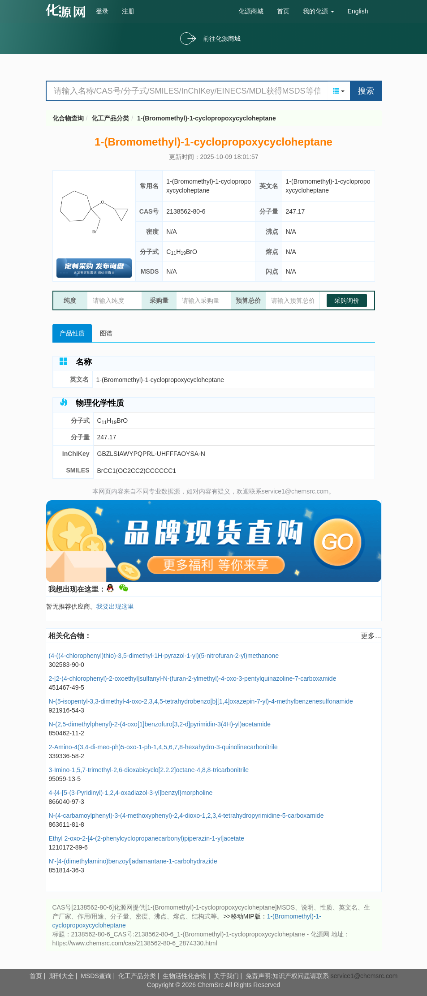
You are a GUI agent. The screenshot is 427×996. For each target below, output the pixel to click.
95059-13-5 (65, 778)
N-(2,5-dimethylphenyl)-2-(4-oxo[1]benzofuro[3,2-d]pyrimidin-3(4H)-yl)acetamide (160, 724)
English (358, 11)
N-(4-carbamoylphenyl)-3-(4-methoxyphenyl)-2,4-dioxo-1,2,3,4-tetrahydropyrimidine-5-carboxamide (186, 815)
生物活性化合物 (185, 975)
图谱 (106, 333)
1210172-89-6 (68, 847)
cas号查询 (67, 10)
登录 (102, 11)
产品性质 (72, 333)
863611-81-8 (66, 824)
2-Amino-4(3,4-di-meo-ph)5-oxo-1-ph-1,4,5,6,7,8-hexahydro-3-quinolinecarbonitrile (163, 747)
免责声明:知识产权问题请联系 (288, 975)
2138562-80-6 (185, 211)
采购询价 (346, 300)
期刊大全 (61, 975)
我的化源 (318, 11)
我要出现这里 (115, 606)
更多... (371, 636)
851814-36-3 (66, 870)
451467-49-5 (66, 687)
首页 (283, 11)
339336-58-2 (66, 756)
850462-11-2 (66, 733)
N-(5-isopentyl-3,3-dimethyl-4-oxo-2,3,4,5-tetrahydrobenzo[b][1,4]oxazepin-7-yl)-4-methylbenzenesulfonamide (201, 701)
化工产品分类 (110, 118)
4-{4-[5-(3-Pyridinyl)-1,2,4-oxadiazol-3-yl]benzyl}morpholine (131, 792)
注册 (128, 11)
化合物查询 (68, 118)
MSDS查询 (96, 975)
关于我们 (226, 975)
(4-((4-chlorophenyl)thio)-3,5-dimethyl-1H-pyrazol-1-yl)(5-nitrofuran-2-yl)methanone (164, 655)
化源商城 (250, 11)
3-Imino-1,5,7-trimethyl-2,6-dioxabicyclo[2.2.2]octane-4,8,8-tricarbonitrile (149, 769)
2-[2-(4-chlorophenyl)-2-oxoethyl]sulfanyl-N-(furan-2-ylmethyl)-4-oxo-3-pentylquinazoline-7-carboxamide (192, 678)
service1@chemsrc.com (364, 975)
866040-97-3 (66, 801)
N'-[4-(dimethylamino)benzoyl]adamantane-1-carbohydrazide (133, 861)
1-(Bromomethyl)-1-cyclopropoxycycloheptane (206, 118)
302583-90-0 (66, 664)
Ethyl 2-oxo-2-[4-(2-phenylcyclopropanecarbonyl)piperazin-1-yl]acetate (147, 838)
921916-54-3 (66, 710)
